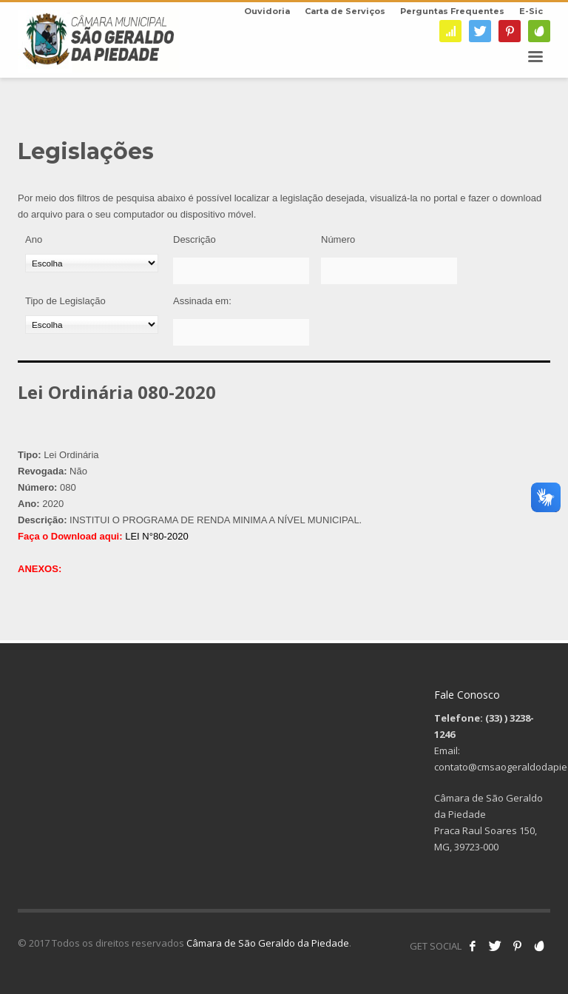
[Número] (389, 271)
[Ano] (91, 263)
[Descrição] (241, 271)
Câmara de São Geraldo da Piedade (267, 943)
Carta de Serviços (345, 11)
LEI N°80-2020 (156, 536)
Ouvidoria (267, 11)
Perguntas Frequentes (452, 11)
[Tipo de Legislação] (91, 324)
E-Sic (531, 11)
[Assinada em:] (241, 332)
